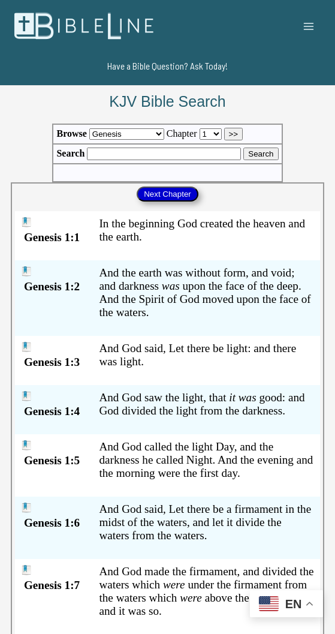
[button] (167, 66)
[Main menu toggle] (309, 26)
